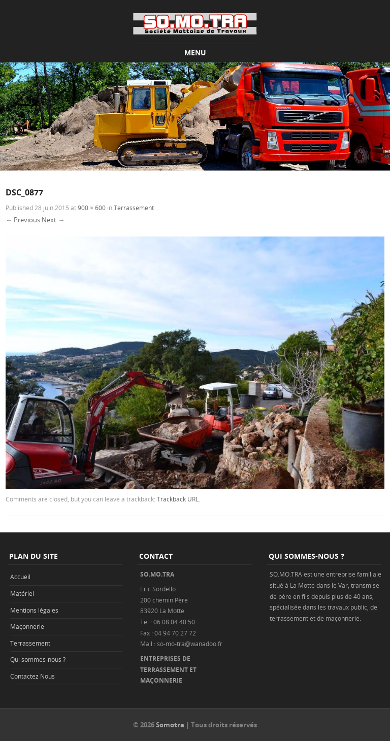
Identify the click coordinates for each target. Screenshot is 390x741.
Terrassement (134, 208)
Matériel (22, 593)
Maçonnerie (27, 626)
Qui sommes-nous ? (38, 659)
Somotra (170, 724)
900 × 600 (92, 208)
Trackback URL (178, 499)
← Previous (23, 219)
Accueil (20, 576)
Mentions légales (34, 610)
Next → (53, 219)
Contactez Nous (32, 676)
